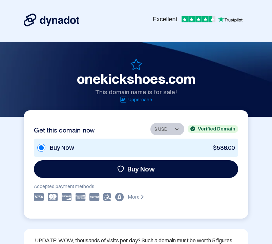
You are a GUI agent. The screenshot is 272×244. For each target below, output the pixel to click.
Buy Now (136, 169)
